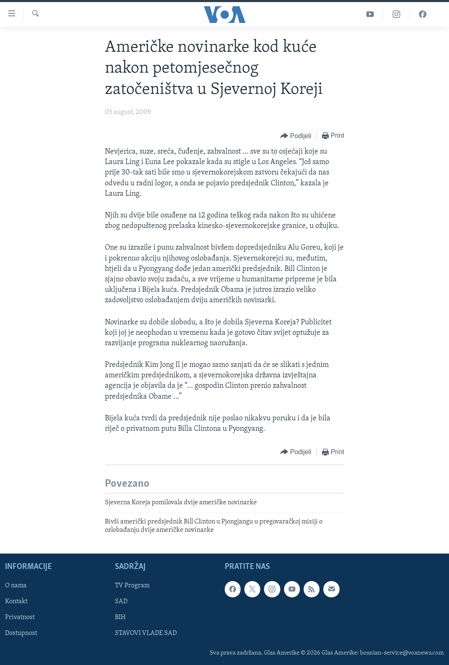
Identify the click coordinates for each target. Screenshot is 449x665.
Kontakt (16, 602)
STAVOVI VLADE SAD (146, 633)
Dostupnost (21, 633)
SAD (121, 602)
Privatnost (20, 617)
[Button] (295, 136)
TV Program (132, 586)
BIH (120, 617)
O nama (16, 586)
